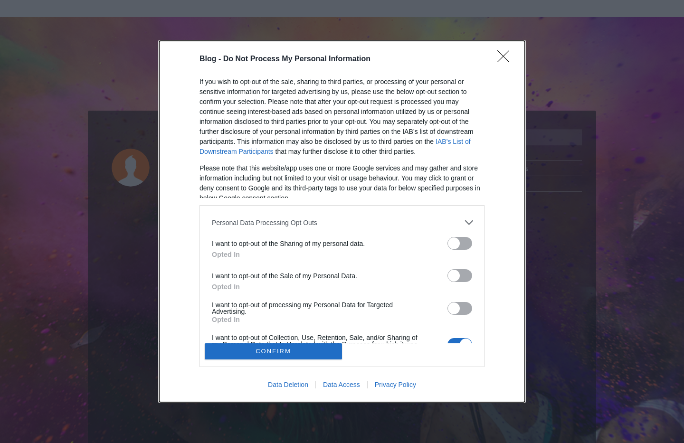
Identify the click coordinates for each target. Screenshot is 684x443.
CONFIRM (273, 351)
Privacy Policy (395, 384)
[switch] (459, 243)
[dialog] (342, 221)
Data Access (341, 384)
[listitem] (342, 222)
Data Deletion (288, 384)
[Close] (506, 59)
